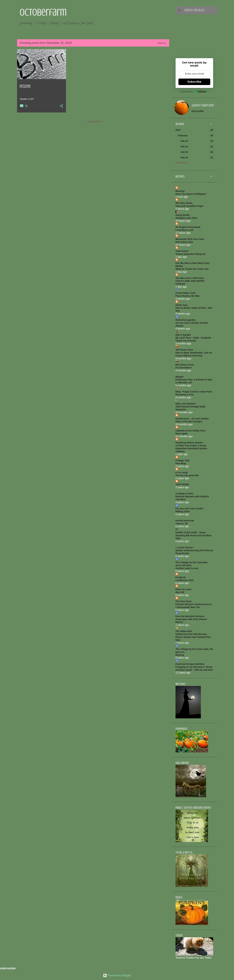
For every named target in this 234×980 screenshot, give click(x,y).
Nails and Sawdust (186, 403)
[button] (61, 106)
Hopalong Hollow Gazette (189, 442)
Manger (180, 376)
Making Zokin (183, 511)
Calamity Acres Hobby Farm (191, 430)
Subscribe (194, 81)
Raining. (180, 655)
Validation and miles (186, 218)
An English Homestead (188, 227)
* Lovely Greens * (185, 547)
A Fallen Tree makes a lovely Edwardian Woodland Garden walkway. (191, 448)
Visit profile (197, 111)
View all (162, 43)
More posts (94, 122)
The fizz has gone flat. (187, 475)
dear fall (180, 592)
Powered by (194, 91)
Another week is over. (187, 568)
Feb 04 (184, 157)
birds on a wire (184, 589)
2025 (178, 130)
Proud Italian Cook (186, 293)
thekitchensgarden (186, 320)
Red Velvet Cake (184, 242)
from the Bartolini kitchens (190, 616)
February (183, 135)
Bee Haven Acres (185, 364)
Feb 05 (184, 152)
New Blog (181, 463)
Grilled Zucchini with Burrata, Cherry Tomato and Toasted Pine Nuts (193, 637)
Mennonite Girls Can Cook (190, 239)
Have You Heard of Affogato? (191, 194)
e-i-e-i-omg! (182, 472)
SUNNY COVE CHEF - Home (191, 532)
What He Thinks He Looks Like (192, 269)
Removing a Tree (185, 394)
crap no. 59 (182, 523)
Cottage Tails (183, 460)
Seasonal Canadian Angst (189, 206)
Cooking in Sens (184, 493)
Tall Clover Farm (184, 349)
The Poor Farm (184, 601)
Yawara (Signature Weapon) (190, 254)
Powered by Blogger (117, 975)
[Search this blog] (200, 10)
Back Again (182, 433)
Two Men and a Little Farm (190, 278)
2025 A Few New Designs (189, 421)
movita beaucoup (185, 520)
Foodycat (181, 577)
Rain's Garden (183, 335)
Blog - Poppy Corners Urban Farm (194, 391)
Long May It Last (184, 230)
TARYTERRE (182, 484)
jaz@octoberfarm (202, 105)
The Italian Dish (184, 631)
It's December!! (184, 367)
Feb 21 (184, 146)
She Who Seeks (184, 203)
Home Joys (182, 305)
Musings (180, 191)
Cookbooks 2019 (185, 580)
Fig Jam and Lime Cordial (189, 508)
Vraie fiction (182, 251)
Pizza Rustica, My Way (188, 296)
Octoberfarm (43, 12)
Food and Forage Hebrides (190, 664)
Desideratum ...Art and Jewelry (192, 418)
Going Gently (183, 215)
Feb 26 (184, 141)
